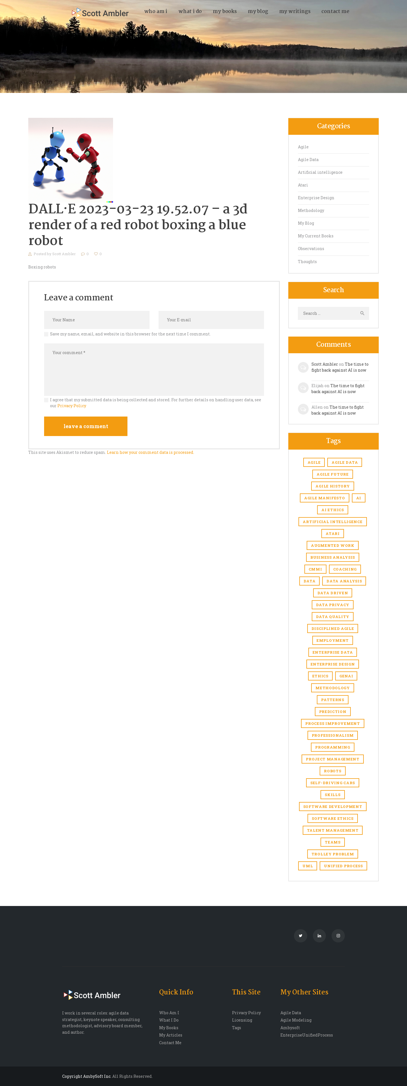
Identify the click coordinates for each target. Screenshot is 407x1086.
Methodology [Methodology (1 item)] (332, 687)
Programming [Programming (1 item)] (332, 747)
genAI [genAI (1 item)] (346, 676)
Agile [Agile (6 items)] (314, 462)
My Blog (306, 223)
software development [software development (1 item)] (332, 806)
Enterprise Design (316, 197)
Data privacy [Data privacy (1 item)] (332, 604)
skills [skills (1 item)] (332, 794)
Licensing (242, 1020)
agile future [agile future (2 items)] (332, 474)
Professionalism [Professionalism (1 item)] (333, 735)
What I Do (169, 1020)
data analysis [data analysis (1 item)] (344, 581)
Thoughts (307, 261)
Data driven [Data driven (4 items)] (332, 592)
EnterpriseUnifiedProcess (306, 1035)
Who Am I (169, 1012)
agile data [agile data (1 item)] (345, 462)
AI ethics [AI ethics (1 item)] (332, 509)
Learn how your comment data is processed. (150, 452)
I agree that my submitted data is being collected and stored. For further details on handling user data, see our (155, 402)
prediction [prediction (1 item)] (333, 711)
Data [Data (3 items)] (310, 581)
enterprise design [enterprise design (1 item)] (333, 664)
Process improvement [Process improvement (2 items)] (332, 723)
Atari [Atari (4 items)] (333, 533)
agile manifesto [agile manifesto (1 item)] (324, 497)
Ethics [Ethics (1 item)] (320, 676)
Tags (236, 1027)
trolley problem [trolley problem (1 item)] (332, 854)
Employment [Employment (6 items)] (333, 640)
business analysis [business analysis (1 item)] (332, 557)
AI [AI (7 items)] (358, 497)
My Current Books (316, 236)
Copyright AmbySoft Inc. (86, 1076)
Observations (311, 248)
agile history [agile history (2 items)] (332, 486)
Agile (303, 146)
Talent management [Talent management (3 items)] (333, 830)
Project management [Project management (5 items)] (333, 759)
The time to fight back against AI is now (340, 367)
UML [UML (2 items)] (307, 865)
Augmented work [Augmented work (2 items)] (332, 545)
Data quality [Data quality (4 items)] (332, 616)
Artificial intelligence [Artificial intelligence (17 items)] (332, 521)
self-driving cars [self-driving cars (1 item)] (332, 782)
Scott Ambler (64, 253)
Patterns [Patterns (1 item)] (332, 699)
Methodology (311, 210)
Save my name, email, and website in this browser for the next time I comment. (130, 334)
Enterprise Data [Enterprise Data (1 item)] (333, 652)
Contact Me (170, 1042)
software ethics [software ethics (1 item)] (333, 818)
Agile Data (308, 159)
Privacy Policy (71, 405)
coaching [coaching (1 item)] (345, 569)
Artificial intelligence (320, 172)
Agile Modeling (295, 1020)
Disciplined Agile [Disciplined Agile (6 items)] (332, 628)
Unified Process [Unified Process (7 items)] (343, 865)
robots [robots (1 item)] (332, 770)
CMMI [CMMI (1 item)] (315, 569)
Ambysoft (290, 1027)
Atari (303, 185)
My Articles (170, 1035)
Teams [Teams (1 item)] (333, 842)
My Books (168, 1027)
